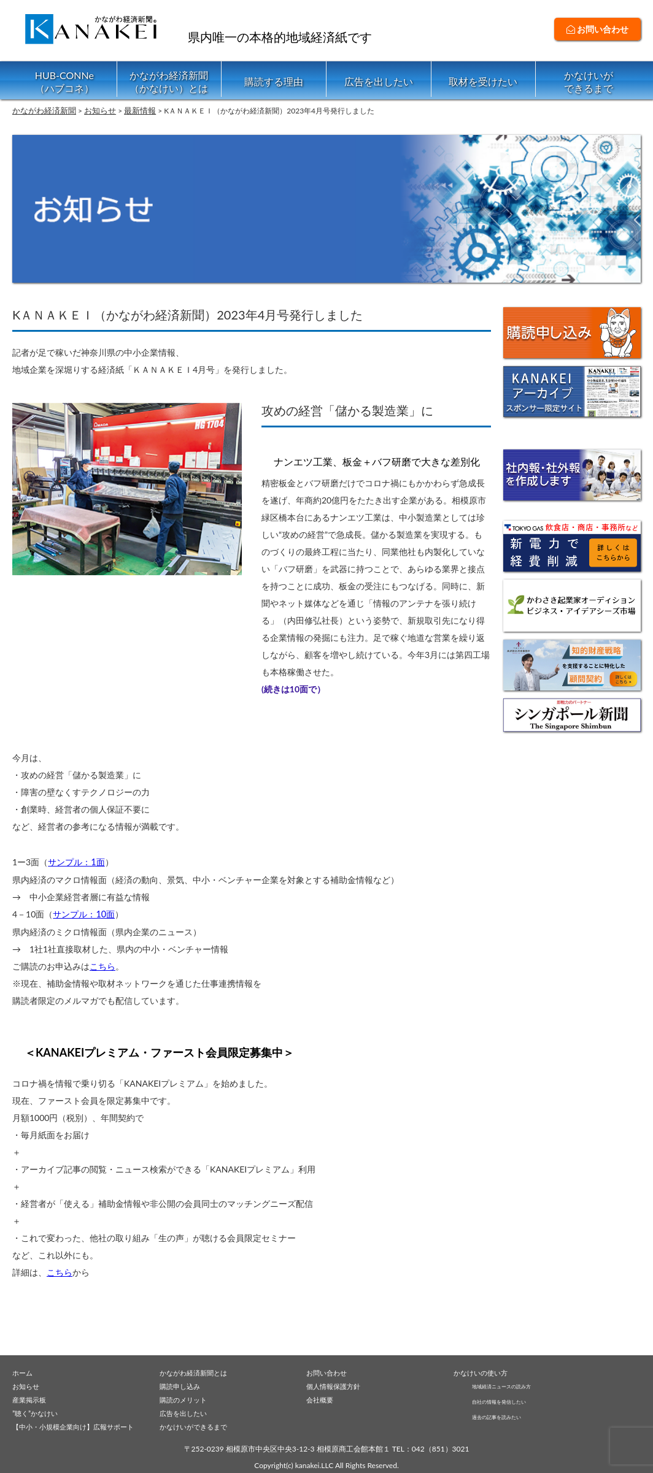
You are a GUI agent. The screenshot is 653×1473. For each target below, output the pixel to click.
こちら (102, 964)
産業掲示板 (32, 1397)
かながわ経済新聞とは (199, 1369)
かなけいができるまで (588, 81)
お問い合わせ (597, 29)
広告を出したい (378, 81)
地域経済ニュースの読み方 (516, 1383)
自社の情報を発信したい (512, 1399)
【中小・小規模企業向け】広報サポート (84, 1426)
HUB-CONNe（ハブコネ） (64, 81)
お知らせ (28, 1383)
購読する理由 (273, 81)
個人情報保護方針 (338, 1383)
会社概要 (322, 1397)
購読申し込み (183, 1383)
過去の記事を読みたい (509, 1416)
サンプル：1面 (76, 861)
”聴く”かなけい (39, 1412)
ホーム (24, 1369)
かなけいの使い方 (485, 1369)
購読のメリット (187, 1397)
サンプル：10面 (83, 913)
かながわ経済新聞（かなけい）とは (168, 81)
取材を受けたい (483, 81)
